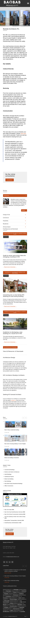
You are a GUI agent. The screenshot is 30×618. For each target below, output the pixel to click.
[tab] (15, 195)
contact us (13, 400)
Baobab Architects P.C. (12, 616)
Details (23, 210)
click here (23, 133)
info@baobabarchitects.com (12, 556)
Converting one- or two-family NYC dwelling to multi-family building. (13, 295)
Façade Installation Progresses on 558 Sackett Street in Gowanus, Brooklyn (15, 570)
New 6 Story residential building (11, 580)
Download (6, 236)
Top (25, 616)
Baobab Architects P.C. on (11, 589)
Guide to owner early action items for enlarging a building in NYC (14, 256)
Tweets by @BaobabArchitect (10, 586)
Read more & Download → (10, 267)
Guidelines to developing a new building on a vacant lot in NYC (12, 332)
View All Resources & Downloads (13, 351)
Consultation (9, 180)
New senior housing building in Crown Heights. (15, 575)
